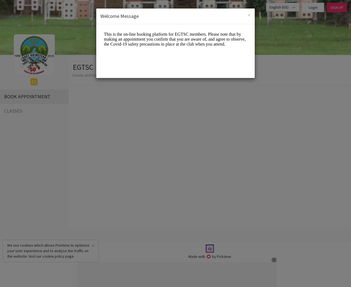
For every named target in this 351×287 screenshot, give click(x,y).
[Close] (249, 15)
